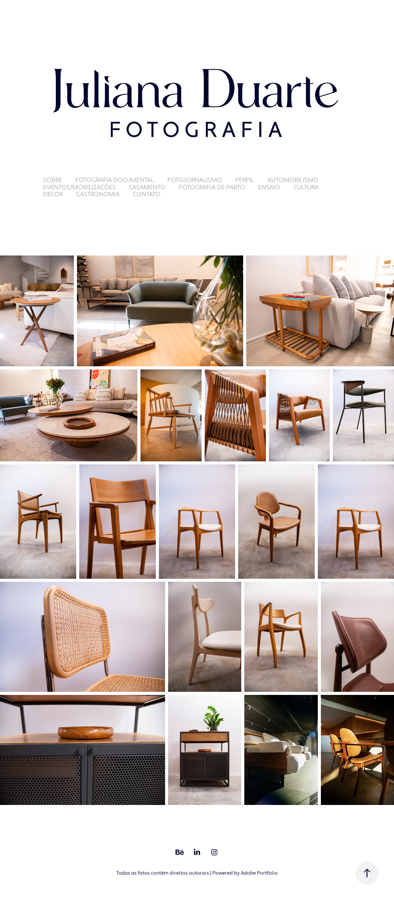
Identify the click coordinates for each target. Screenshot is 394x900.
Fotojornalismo (194, 180)
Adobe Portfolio (259, 873)
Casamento (147, 187)
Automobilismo (293, 180)
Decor (53, 194)
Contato (146, 194)
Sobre (52, 180)
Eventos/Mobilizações (79, 187)
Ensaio (269, 187)
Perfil (244, 180)
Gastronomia (98, 194)
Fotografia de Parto (212, 187)
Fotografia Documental (114, 180)
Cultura (306, 187)
